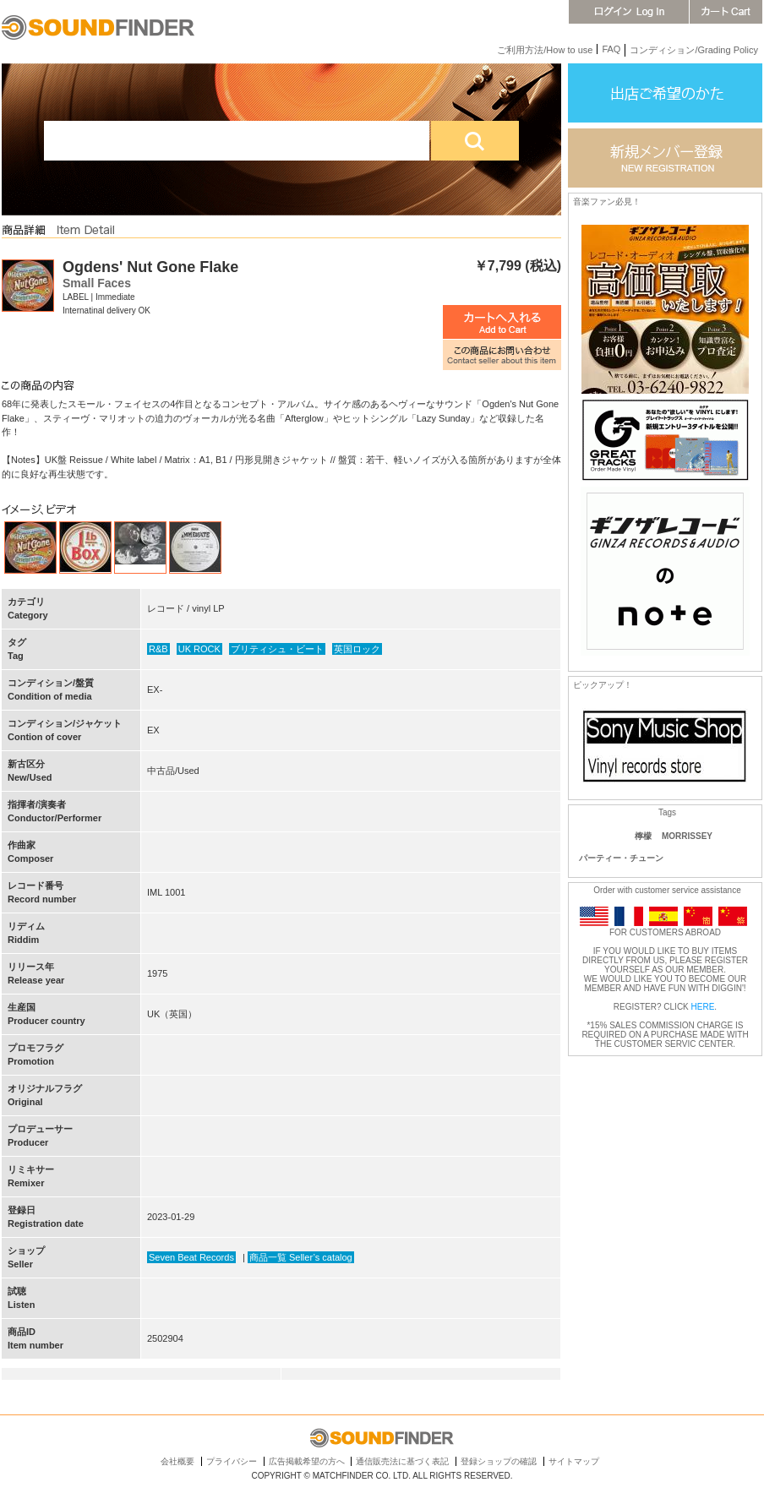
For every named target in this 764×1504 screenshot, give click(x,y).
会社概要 (177, 1461)
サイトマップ (573, 1461)
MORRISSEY (687, 836)
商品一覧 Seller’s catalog (300, 1257)
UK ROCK (199, 649)
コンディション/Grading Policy (694, 50)
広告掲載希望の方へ (307, 1461)
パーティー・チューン (621, 858)
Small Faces (97, 283)
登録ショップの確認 (499, 1461)
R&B (158, 649)
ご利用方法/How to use (544, 50)
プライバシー (231, 1461)
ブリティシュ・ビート (277, 649)
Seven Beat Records (191, 1257)
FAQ (611, 49)
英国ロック (357, 649)
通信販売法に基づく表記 (402, 1461)
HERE (703, 1006)
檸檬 (643, 836)
